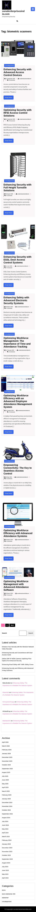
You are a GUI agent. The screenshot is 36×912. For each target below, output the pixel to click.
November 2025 (7, 761)
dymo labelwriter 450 (8, 894)
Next (12, 625)
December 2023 (7, 848)
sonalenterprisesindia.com (13, 12)
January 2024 (6, 844)
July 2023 (5, 866)
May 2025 (5, 783)
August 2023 (6, 863)
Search (4, 633)
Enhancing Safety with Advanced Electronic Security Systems (16, 300)
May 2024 (5, 829)
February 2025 (6, 795)
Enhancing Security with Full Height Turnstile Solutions (17, 187)
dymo (4, 890)
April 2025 (5, 787)
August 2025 (6, 772)
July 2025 (5, 776)
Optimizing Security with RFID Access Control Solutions (18, 113)
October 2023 (6, 855)
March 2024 (6, 836)
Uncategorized (9, 65)
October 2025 (6, 765)
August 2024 (6, 817)
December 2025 (7, 757)
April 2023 (5, 878)
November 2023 (7, 851)
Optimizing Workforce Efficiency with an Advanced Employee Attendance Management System (18, 401)
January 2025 (6, 799)
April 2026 (5, 742)
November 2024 (7, 806)
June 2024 (5, 825)
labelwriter (5, 897)
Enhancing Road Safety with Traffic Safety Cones (17, 664)
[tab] (33, 9)
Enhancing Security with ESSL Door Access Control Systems (17, 259)
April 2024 (5, 832)
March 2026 (6, 746)
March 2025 (6, 791)
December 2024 (7, 802)
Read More (9, 98)
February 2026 (6, 750)
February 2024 (6, 840)
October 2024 (6, 810)
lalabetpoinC (6, 721)
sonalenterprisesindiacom (25, 78)
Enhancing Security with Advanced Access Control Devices (17, 72)
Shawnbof (5, 692)
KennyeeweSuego (8, 702)
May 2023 (5, 874)
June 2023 (5, 870)
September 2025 (7, 768)
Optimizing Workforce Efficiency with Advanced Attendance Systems (18, 533)
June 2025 (5, 780)
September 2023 (7, 859)
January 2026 (6, 753)
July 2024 (5, 821)
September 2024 (7, 814)
